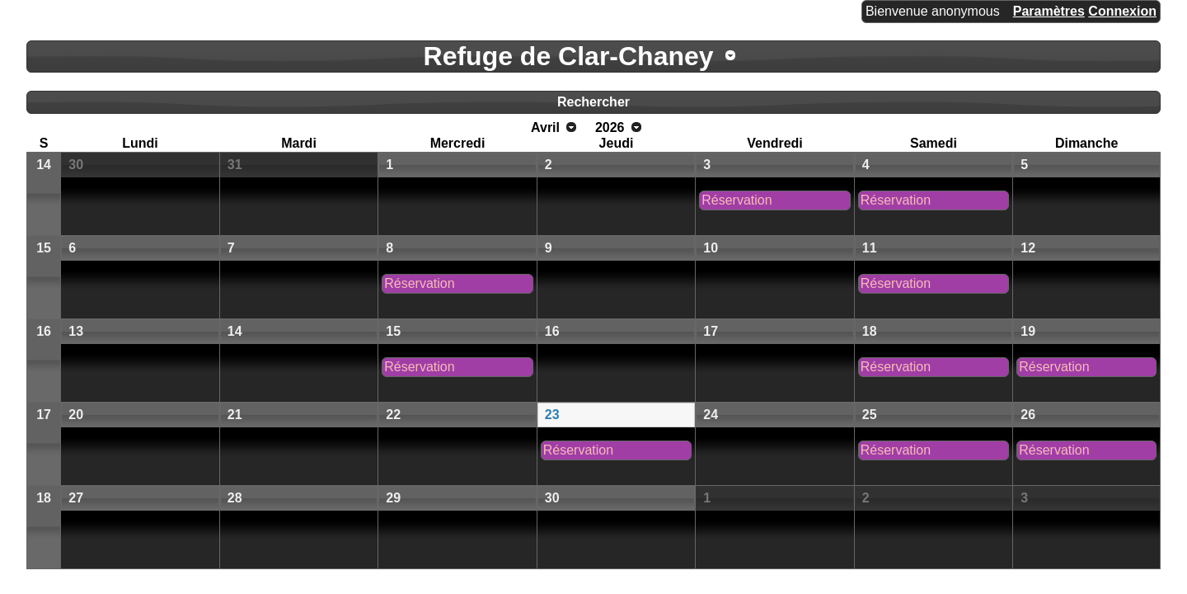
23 (552, 415)
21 (235, 415)
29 (393, 498)
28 (235, 498)
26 (1027, 415)
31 (235, 165)
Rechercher (593, 102)
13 (75, 331)
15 (43, 248)
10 (710, 248)
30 (75, 165)
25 (869, 415)
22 (393, 415)
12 (1027, 248)
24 (710, 415)
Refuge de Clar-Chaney (569, 56)
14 (43, 165)
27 (75, 498)
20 (75, 415)
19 (1027, 331)
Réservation (736, 200)
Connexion (1122, 11)
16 (43, 331)
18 (869, 331)
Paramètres (1049, 11)
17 (710, 331)
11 (869, 248)
